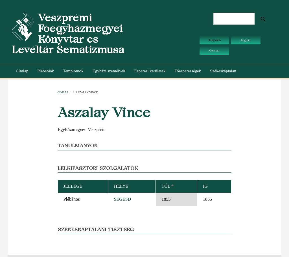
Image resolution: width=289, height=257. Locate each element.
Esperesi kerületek (149, 71)
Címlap (22, 71)
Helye (121, 186)
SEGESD (122, 199)
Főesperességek (187, 71)
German (214, 50)
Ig (205, 186)
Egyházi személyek (109, 71)
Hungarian (214, 40)
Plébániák (45, 71)
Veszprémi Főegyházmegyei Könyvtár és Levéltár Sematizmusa (68, 34)
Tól (168, 186)
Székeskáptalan (223, 71)
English (245, 40)
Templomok (73, 71)
